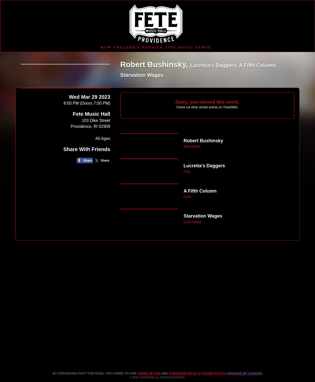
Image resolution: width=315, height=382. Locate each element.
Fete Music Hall (91, 149)
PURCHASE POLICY (184, 373)
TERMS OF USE (149, 373)
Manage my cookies (245, 373)
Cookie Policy (213, 373)
